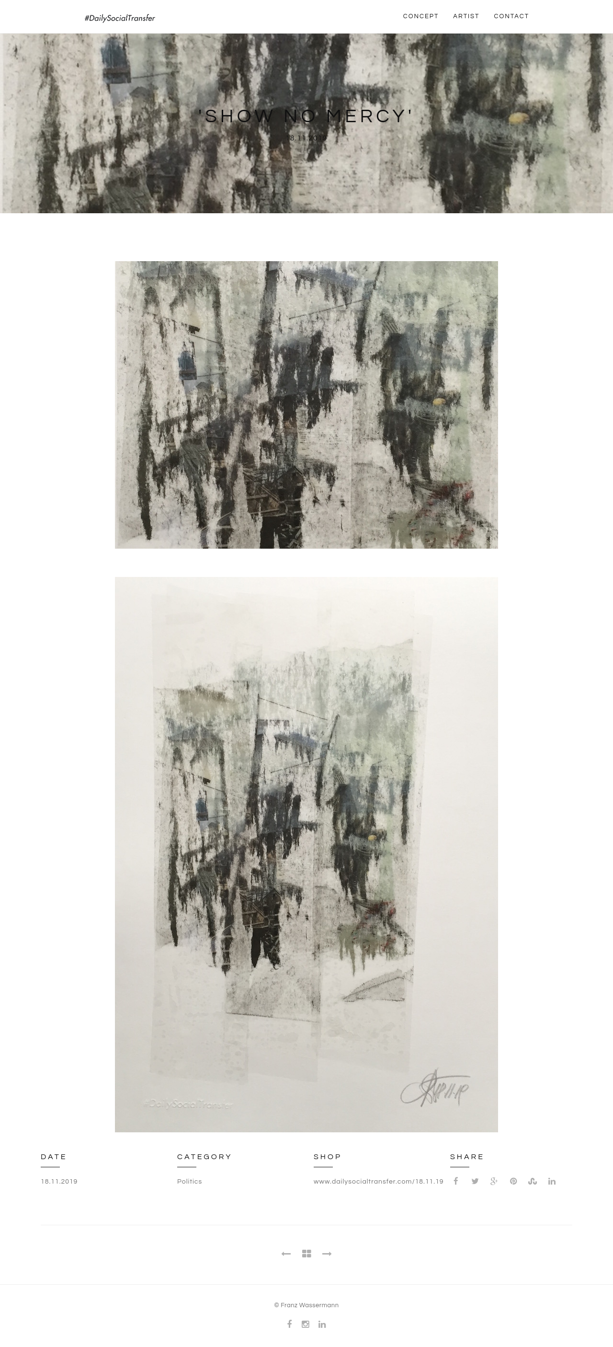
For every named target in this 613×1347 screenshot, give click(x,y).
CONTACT (511, 16)
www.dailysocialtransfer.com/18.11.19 (379, 1181)
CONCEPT (421, 16)
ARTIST (466, 16)
